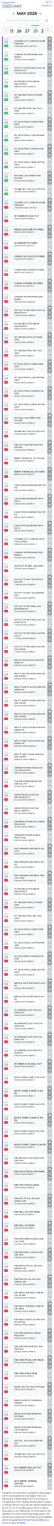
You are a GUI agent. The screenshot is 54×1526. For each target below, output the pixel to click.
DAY (7, 6)
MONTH (17, 6)
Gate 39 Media (18, 1523)
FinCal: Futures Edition (34, 1520)
